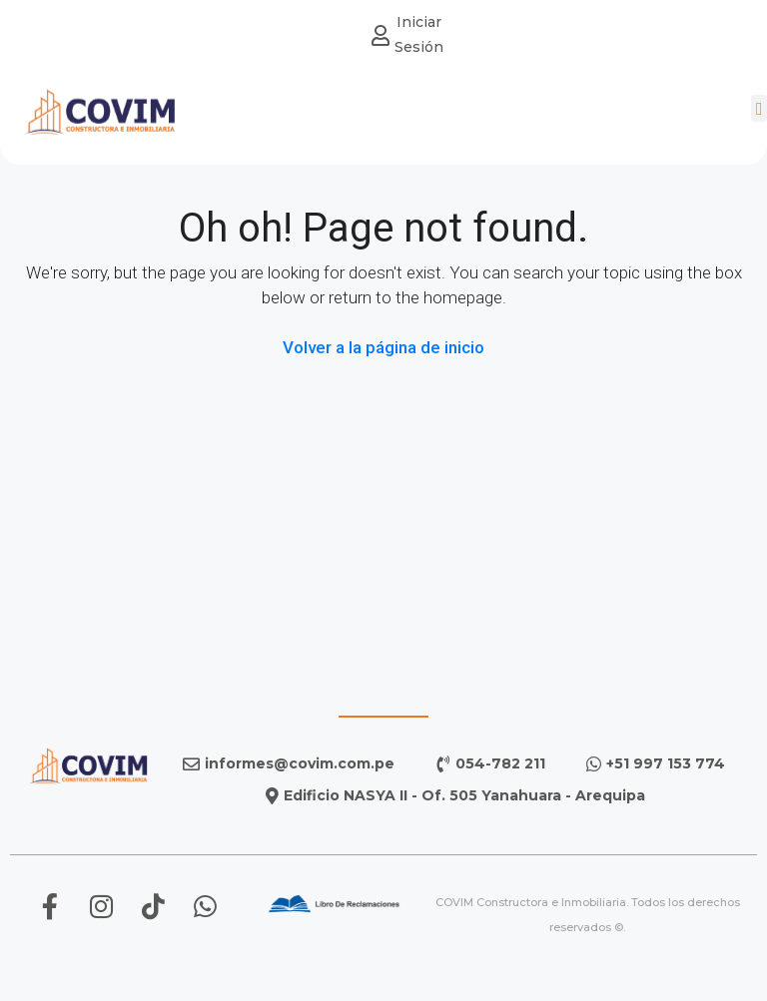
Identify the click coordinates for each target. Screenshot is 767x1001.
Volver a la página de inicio (383, 347)
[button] (759, 104)
